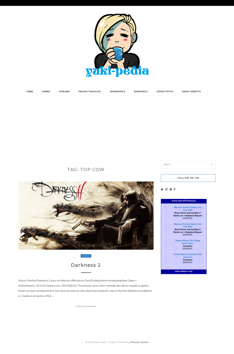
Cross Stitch (165, 91)
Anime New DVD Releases (184, 201)
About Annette (191, 91)
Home (30, 91)
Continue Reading (86, 306)
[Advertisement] (117, 125)
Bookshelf (141, 91)
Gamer (46, 91)
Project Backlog (90, 91)
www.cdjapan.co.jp (184, 271)
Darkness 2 (86, 265)
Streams (64, 91)
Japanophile (117, 91)
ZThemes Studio (139, 342)
